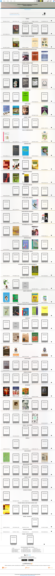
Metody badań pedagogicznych (15, 551)
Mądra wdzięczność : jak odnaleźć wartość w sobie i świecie (39, 551)
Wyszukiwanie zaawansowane (13, 14)
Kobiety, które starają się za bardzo (36, 550)
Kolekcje (18, 14)
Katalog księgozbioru (27, 9)
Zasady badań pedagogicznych (15, 550)
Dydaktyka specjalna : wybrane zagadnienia (26, 551)
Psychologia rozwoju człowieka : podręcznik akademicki (27, 550)
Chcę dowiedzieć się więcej (23, 575)
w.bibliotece (23, 565)
